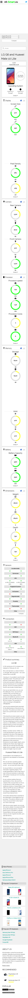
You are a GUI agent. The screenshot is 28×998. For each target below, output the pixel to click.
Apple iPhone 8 (7, 875)
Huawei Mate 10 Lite (14, 64)
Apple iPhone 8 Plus (8, 877)
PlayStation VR (6, 937)
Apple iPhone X (7, 870)
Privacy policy (6, 965)
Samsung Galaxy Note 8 (9, 880)
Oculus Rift (5, 942)
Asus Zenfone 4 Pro (8, 872)
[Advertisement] (14, 19)
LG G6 (14, 62)
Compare (14, 40)
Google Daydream (7, 940)
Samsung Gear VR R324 (9, 935)
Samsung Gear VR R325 (9, 932)
